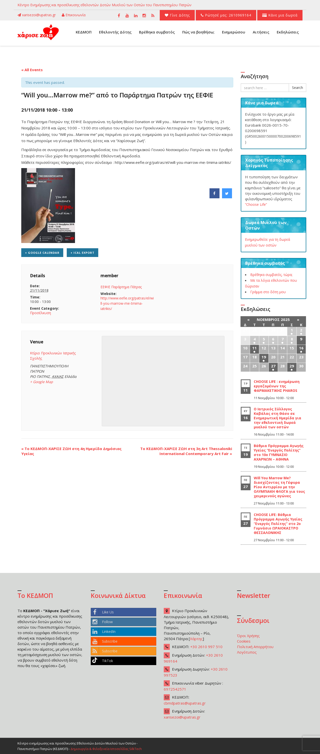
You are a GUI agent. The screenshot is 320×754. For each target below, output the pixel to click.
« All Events (32, 69)
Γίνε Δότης (177, 15)
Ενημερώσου (233, 31)
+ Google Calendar (42, 252)
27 (273, 365)
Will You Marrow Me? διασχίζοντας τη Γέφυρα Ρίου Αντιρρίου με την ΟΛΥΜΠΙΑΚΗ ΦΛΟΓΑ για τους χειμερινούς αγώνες (279, 487)
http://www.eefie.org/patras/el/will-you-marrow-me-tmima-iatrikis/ (127, 303)
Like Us (102, 612)
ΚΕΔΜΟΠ (84, 31)
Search (297, 87)
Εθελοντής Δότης (115, 31)
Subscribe (104, 641)
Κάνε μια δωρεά (280, 15)
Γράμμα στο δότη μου (268, 291)
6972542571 (175, 689)
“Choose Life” (256, 204)
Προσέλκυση (40, 312)
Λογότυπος (247, 652)
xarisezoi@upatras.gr (37, 14)
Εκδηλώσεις (288, 31)
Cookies (243, 641)
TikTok (102, 661)
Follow (102, 622)
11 (254, 347)
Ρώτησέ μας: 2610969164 (226, 15)
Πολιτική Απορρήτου (255, 646)
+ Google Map (41, 381)
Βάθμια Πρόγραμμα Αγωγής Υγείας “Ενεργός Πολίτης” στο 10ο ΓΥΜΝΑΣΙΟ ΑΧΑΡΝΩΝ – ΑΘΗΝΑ (279, 452)
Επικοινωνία (74, 14)
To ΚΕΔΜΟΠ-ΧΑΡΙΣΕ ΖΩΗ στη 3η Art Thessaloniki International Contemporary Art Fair (186, 451)
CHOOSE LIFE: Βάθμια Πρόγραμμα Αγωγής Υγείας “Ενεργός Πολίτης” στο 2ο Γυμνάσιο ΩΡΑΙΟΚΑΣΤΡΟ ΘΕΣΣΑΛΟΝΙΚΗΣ (278, 523)
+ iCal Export (82, 252)
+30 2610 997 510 (206, 646)
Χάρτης (196, 638)
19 (264, 356)
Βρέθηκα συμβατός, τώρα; (271, 274)
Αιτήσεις (261, 31)
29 (292, 365)
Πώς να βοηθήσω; (198, 31)
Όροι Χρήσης (248, 635)
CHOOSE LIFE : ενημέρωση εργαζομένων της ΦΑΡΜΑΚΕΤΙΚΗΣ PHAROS (277, 386)
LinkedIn (103, 632)
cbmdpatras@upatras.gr (185, 703)
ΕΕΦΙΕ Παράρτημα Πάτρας (121, 286)
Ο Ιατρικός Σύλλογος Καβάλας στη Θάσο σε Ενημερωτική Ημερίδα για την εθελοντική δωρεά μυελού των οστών (277, 418)
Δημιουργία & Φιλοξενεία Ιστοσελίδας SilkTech (106, 749)
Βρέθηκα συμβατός (157, 31)
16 (301, 347)
